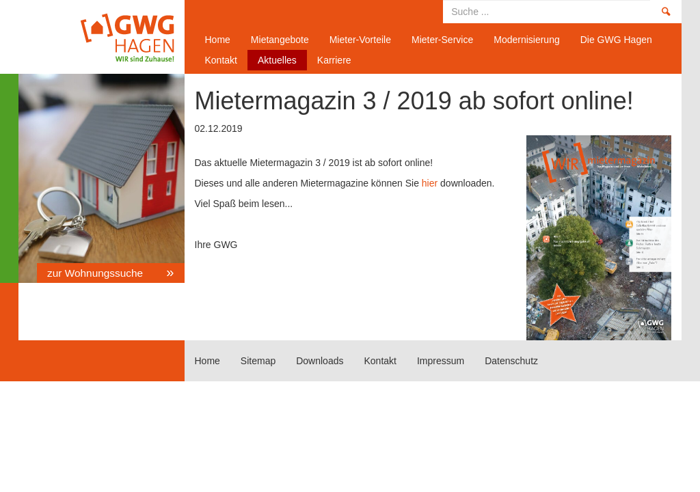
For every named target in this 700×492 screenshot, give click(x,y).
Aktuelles (277, 60)
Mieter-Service (442, 39)
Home (96, 37)
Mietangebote (280, 39)
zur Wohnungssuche (96, 273)
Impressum (440, 360)
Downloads (319, 360)
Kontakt (221, 60)
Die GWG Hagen (616, 39)
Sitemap (258, 360)
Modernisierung (527, 39)
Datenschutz (511, 360)
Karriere (334, 60)
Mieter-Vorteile (360, 39)
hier (429, 183)
